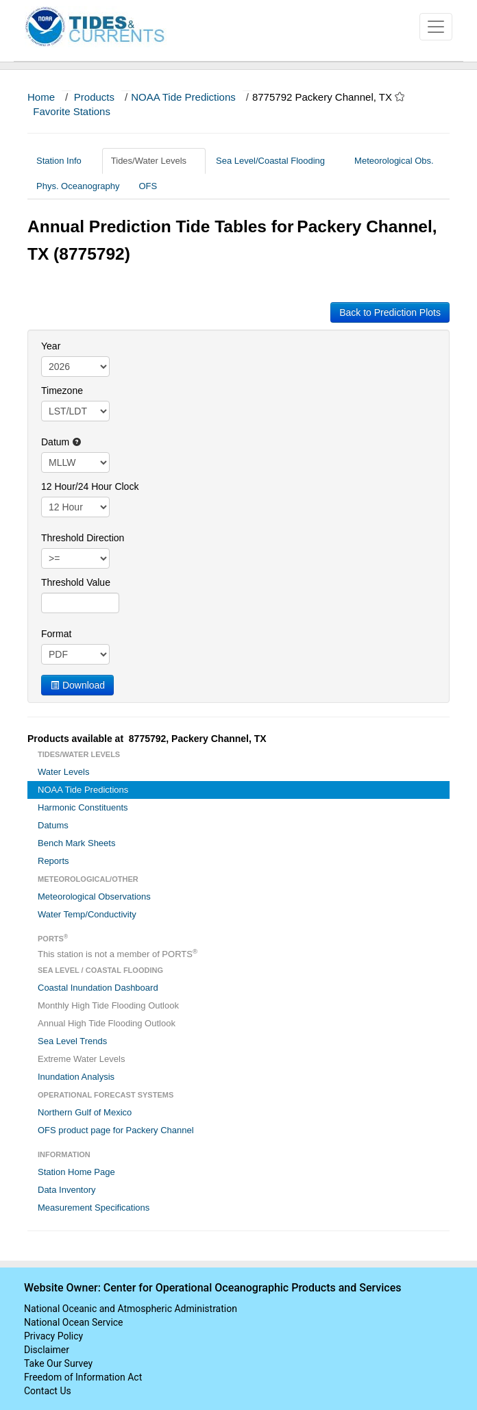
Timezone (62, 390)
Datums (53, 825)
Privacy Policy (53, 1336)
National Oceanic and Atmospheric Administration (130, 1308)
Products (94, 97)
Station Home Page (76, 1172)
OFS (147, 186)
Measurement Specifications (93, 1207)
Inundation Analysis (76, 1077)
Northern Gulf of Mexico (85, 1112)
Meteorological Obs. (394, 161)
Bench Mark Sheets (76, 843)
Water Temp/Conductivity (87, 914)
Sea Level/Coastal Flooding (275, 161)
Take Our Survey (58, 1363)
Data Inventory (67, 1190)
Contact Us (47, 1390)
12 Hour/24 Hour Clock (89, 486)
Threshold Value (75, 582)
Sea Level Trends (72, 1041)
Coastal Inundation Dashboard (98, 987)
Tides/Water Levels (154, 161)
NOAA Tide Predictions (183, 97)
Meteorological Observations (94, 896)
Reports (53, 861)
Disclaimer (46, 1349)
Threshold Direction (82, 537)
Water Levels (63, 772)
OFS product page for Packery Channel (116, 1130)
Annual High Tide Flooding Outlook (106, 1023)
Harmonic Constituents (83, 807)
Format (56, 633)
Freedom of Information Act (83, 1377)
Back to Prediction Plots (390, 312)
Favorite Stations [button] (78, 111)
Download (77, 685)
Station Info (64, 161)
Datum (61, 441)
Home (41, 97)
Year (50, 346)
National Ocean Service (73, 1322)
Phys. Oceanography (77, 186)
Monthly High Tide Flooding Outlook (108, 1005)
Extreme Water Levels (81, 1059)
